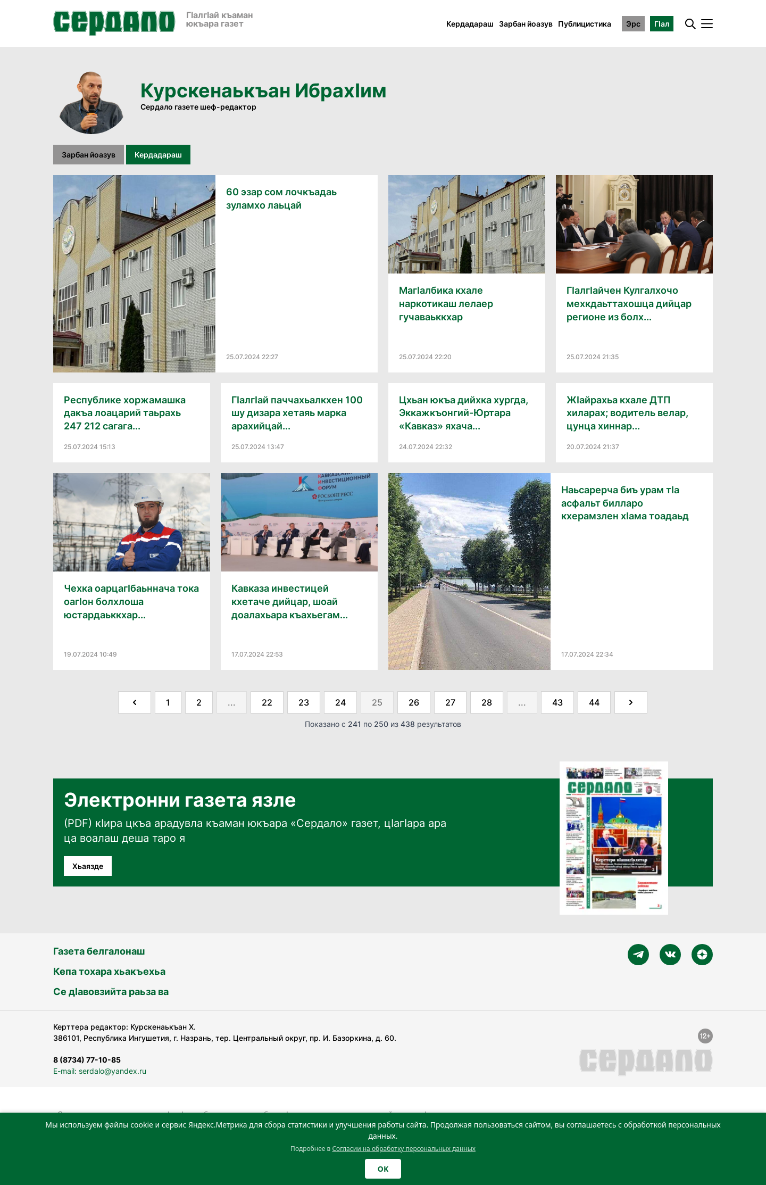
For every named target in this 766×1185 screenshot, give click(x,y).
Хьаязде (87, 866)
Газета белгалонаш (99, 951)
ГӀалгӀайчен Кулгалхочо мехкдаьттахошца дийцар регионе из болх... (629, 303)
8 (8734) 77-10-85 (87, 1059)
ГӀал (661, 23)
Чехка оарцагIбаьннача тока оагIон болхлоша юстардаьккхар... (131, 601)
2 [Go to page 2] (199, 702)
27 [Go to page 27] (450, 702)
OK (383, 1169)
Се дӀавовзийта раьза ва (111, 991)
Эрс (633, 23)
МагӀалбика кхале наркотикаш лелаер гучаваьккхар (446, 303)
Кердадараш (470, 23)
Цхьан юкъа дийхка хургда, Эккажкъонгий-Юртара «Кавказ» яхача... (463, 413)
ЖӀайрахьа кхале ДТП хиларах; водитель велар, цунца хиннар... (627, 413)
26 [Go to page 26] (414, 702)
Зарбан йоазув (526, 23)
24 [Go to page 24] (340, 702)
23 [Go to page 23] (303, 702)
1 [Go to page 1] (168, 702)
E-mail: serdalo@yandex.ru (99, 1070)
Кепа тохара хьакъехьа (109, 971)
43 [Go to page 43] (557, 702)
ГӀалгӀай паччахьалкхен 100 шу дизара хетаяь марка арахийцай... (297, 413)
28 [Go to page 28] (486, 702)
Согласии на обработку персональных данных (404, 1148)
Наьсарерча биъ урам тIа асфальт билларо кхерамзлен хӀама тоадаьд (625, 503)
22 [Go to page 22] (267, 702)
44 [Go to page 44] (594, 702)
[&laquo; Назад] (134, 702)
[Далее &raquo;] (630, 702)
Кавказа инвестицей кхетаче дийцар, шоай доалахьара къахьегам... (289, 601)
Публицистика (584, 23)
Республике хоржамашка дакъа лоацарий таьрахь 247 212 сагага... (125, 413)
